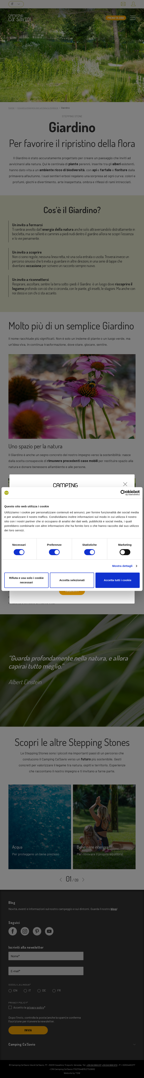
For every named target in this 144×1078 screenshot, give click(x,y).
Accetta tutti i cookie (117, 580)
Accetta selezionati (72, 580)
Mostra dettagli (122, 565)
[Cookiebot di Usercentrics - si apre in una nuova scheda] (123, 493)
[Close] (125, 482)
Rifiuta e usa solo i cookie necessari (26, 580)
